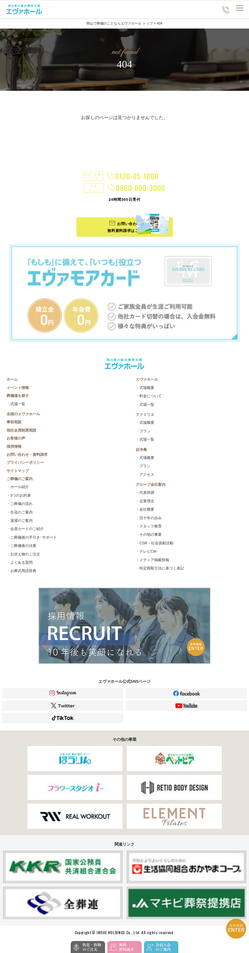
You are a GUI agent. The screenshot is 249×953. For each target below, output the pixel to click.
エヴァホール (147, 379)
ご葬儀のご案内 (20, 479)
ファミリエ (145, 414)
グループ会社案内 (150, 484)
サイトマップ (18, 471)
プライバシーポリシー (25, 462)
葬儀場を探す (18, 396)
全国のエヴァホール (23, 414)
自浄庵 (141, 450)
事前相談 (14, 422)
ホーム (12, 379)
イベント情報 (18, 388)
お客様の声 (16, 438)
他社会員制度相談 (21, 430)
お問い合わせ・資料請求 (27, 454)
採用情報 (14, 446)
